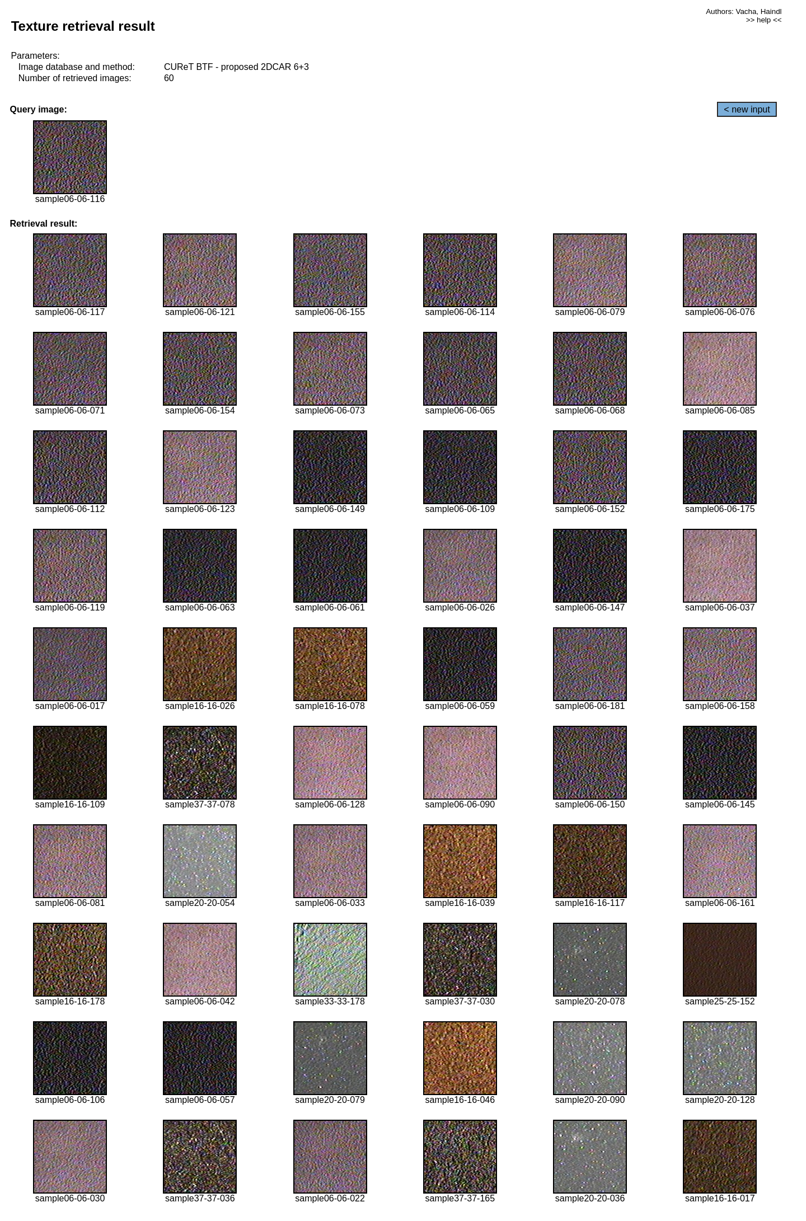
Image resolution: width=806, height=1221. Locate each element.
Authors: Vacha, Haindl (743, 11)
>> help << (764, 20)
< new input (747, 109)
